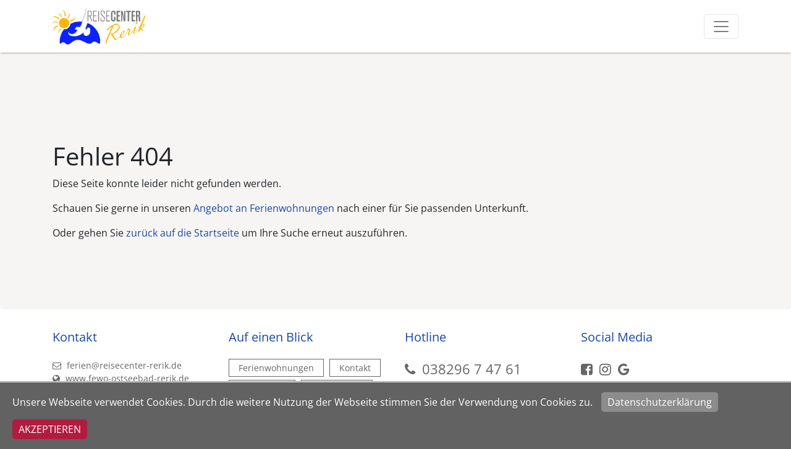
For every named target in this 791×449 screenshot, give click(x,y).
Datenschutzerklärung (659, 402)
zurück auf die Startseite (182, 233)
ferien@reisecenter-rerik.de (117, 365)
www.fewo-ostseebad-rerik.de (121, 378)
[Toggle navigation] (721, 26)
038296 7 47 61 (472, 368)
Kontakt (355, 368)
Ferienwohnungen (276, 368)
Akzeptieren (50, 429)
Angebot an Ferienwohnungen (263, 208)
